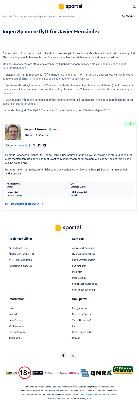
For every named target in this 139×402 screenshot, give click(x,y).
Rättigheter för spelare (83, 260)
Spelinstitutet (79, 266)
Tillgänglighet (15, 338)
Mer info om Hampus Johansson (24, 204)
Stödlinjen (77, 272)
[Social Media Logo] (63, 355)
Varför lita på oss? (81, 320)
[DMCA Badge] (11, 373)
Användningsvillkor (18, 248)
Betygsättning (79, 308)
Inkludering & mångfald (21, 266)
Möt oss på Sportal (81, 314)
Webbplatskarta (17, 326)
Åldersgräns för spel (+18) (22, 254)
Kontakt (13, 314)
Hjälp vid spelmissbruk (83, 254)
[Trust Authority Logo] (38, 373)
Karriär (75, 326)
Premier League (23, 16)
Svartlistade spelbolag (83, 290)
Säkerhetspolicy (17, 332)
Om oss (76, 338)
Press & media (16, 320)
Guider (12, 308)
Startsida (7, 16)
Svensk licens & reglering (84, 284)
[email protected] (20, 145)
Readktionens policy (82, 332)
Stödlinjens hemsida (88, 394)
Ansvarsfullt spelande (83, 248)
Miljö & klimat (79, 278)
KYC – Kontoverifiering (20, 260)
